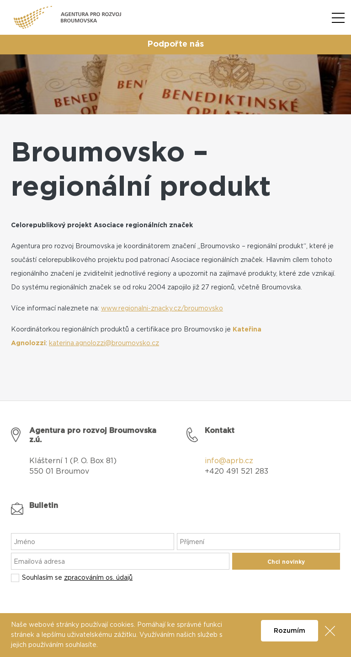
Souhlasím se (77, 578)
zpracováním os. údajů (98, 578)
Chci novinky (286, 562)
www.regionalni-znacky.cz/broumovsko (162, 308)
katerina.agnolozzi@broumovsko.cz (104, 343)
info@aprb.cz (229, 461)
